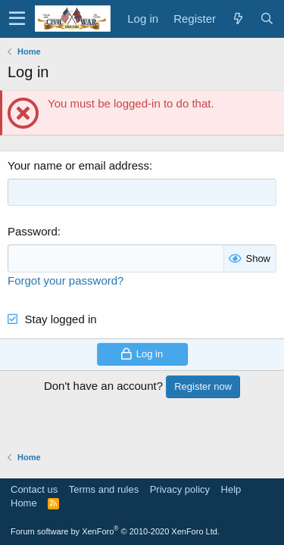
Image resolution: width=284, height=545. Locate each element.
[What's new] (237, 19)
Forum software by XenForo (115, 531)
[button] (17, 19)
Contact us (34, 489)
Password (33, 231)
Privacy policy (180, 489)
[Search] (266, 19)
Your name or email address (78, 165)
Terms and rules (104, 489)
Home (24, 503)
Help (231, 489)
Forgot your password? (65, 280)
